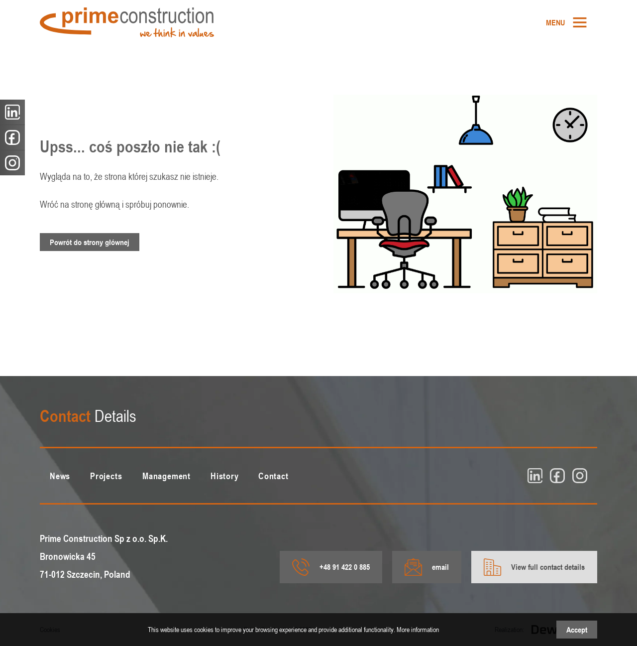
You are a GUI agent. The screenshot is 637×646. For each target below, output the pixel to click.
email (427, 567)
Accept (576, 630)
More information (418, 629)
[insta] (579, 475)
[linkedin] (535, 475)
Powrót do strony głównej (89, 242)
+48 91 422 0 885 (331, 567)
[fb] (557, 475)
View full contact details (534, 567)
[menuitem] (566, 22)
